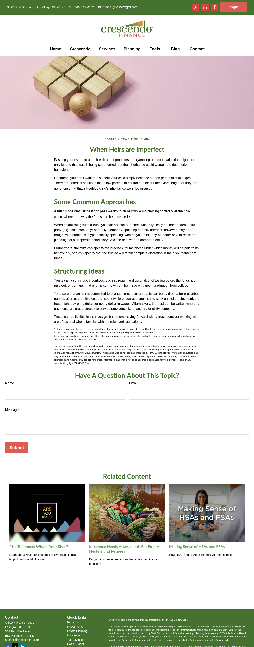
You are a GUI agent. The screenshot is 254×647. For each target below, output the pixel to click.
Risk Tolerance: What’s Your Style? (38, 546)
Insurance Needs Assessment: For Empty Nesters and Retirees (124, 549)
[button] (55, 49)
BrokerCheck (180, 619)
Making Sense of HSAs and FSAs (197, 546)
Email (133, 383)
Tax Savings (75, 639)
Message (12, 410)
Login (233, 7)
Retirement (74, 622)
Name (9, 383)
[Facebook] (214, 7)
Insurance (73, 635)
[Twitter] (195, 7)
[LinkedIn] (205, 7)
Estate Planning (77, 631)
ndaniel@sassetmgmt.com (117, 7)
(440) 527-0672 (81, 7)
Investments (75, 626)
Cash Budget (75, 644)
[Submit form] (16, 447)
